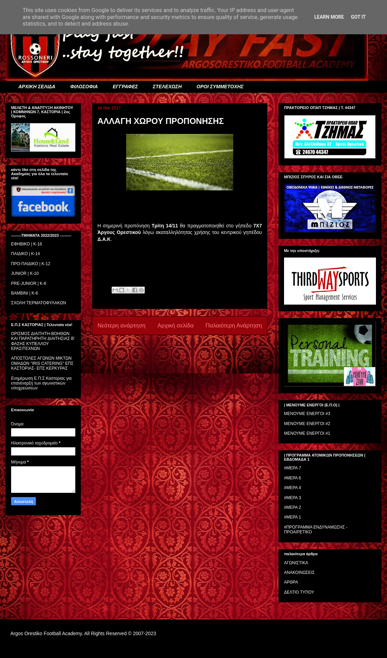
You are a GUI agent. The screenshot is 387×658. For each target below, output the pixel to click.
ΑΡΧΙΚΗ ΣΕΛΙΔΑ (36, 86)
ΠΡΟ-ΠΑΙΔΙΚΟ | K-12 (30, 263)
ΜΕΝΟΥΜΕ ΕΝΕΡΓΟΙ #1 (307, 433)
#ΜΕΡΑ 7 (292, 468)
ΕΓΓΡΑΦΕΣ (125, 86)
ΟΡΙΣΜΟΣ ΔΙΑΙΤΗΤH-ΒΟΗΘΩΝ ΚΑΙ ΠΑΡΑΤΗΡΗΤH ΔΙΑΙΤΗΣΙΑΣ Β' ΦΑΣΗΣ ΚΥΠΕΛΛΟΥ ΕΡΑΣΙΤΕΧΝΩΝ (43, 341)
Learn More (329, 17)
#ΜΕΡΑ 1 (292, 517)
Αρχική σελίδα (176, 325)
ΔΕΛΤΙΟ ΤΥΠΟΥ (299, 592)
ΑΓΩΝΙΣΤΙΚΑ (296, 562)
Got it (358, 17)
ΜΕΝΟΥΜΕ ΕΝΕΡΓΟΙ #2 (307, 423)
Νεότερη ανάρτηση (121, 325)
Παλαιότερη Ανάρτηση (234, 325)
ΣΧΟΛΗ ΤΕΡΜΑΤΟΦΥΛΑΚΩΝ (38, 302)
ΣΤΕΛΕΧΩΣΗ (167, 86)
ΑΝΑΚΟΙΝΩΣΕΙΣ (299, 572)
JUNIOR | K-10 (25, 273)
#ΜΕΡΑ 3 (292, 497)
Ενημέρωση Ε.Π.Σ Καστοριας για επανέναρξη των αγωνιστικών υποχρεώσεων (41, 383)
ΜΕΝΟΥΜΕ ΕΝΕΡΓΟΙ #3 (307, 413)
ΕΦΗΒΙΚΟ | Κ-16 (26, 244)
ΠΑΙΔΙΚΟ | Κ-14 (25, 253)
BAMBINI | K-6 (24, 293)
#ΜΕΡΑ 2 (292, 507)
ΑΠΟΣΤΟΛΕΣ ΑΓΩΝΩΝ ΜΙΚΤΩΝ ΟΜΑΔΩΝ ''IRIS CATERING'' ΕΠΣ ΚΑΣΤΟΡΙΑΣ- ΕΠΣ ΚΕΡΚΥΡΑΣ (42, 363)
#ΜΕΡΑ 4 (292, 487)
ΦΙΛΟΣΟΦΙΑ (84, 86)
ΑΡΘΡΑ (291, 582)
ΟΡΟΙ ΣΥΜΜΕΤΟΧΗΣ (220, 86)
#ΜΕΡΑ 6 (292, 478)
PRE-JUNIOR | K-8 (28, 283)
